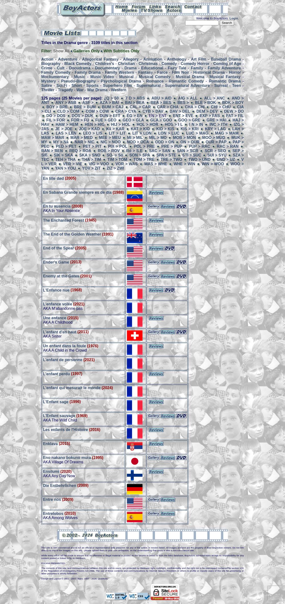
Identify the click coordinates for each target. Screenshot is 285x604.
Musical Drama (190, 77)
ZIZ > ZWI (115, 168)
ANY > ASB (65, 103)
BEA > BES (161, 103)
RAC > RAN (228, 146)
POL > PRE (144, 146)
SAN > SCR (187, 151)
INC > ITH (218, 124)
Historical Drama (209, 72)
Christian (126, 64)
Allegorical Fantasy (100, 59)
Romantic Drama (225, 81)
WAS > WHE (155, 164)
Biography (51, 64)
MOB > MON (184, 138)
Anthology (176, 59)
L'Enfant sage (55, 402)
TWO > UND (199, 159)
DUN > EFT (110, 116)
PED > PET (66, 146)
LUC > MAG (197, 133)
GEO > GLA (133, 120)
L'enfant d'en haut (59, 332)
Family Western (119, 72)
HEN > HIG (95, 124)
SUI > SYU (216, 155)
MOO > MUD (213, 138)
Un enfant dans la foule (64, 346)
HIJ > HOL (120, 124)
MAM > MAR (52, 138)
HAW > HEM (67, 124)
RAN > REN (52, 151)
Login (234, 18)
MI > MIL (135, 138)
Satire (46, 85)
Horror (235, 72)
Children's (104, 64)
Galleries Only (86, 51)
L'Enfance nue (56, 290)
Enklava (50, 443)
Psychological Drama (121, 81)
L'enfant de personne (62, 360)
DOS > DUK (82, 116)
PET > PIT (92, 146)
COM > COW (97, 111)
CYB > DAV (152, 111)
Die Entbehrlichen (59, 485)
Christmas (148, 64)
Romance (155, 81)
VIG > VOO (99, 164)
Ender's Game (56, 262)
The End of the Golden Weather (72, 234)
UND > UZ (226, 159)
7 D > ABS (135, 98)
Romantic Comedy (186, 81)
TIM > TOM (117, 159)
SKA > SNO (90, 155)
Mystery (48, 81)
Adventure (67, 59)
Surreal (221, 85)
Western (118, 90)
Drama (130, 68)
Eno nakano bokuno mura (67, 458)
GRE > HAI (216, 120)
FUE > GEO (105, 120)
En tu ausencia (57, 206)
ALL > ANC (214, 98)
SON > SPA (139, 155)
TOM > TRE (143, 159)
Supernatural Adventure (187, 85)
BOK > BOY (233, 103)
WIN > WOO (213, 164)
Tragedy (65, 90)
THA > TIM (91, 159)
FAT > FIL (235, 116)
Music (79, 77)
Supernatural (148, 85)
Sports (92, 85)
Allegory (131, 59)
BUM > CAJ (112, 107)
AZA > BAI (109, 103)
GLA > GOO (161, 120)
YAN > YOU (65, 168)
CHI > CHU (221, 107)
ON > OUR (189, 142)
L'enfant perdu (56, 374)
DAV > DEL (180, 111)
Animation (152, 59)
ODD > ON (165, 142)
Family (197, 68)
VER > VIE (72, 164)
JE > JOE (63, 129)
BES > (183, 103)
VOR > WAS (126, 164)
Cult (60, 68)
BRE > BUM (85, 107)
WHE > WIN (184, 164)
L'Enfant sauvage (59, 416)
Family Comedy (56, 72)
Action (47, 59)
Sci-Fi (62, 85)
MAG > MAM (226, 133)
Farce (162, 72)
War (80, 90)
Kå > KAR (115, 129)
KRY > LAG (215, 129)
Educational (152, 68)
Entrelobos (53, 513)
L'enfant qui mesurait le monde (72, 388)
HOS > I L (174, 124)
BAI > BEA (134, 103)
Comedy (169, 64)
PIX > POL (117, 146)
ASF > (88, 103)
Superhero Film (117, 85)
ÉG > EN (135, 116)
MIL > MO (158, 138)
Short (76, 85)
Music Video (102, 77)
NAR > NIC (84, 142)
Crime (46, 68)
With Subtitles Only (121, 51)
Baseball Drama (226, 59)
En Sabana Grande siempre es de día (77, 192)
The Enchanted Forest (63, 220)
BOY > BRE (57, 107)
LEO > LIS (92, 133)
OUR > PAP (216, 142)
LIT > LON (141, 133)
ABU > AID (162, 98)
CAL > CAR (140, 107)
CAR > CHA (168, 107)
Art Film (198, 59)
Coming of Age (227, 64)
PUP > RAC (199, 146)
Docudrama (80, 68)
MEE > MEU (110, 138)
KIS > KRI (190, 129)
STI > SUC (191, 155)
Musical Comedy (155, 77)
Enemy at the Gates (61, 276)
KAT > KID (140, 129)
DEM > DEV (207, 111)
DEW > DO (234, 111)
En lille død (53, 178)
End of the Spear (58, 248)
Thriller (47, 90)
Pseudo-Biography (78, 81)
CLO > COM (68, 111)
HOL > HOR (147, 124)
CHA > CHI (195, 107)
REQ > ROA (80, 151)
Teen (236, 85)
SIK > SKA (63, 155)
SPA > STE (166, 155)
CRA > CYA (125, 111)
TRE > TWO (171, 159)
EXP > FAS (210, 116)
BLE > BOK (205, 103)
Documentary (107, 68)
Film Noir (180, 72)
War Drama (97, 90)
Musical (126, 77)
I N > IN (196, 124)
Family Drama (88, 72)
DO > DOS (55, 116)
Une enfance (54, 318)
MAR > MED (82, 138)
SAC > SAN (159, 151)
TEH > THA (65, 159)
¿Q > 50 (112, 98)
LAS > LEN (66, 133)
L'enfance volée (57, 304)
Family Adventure (224, 68)
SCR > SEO (215, 151)
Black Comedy (78, 64)
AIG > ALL (188, 98)
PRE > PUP (171, 146)
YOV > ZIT (91, 168)
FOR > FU (80, 120)
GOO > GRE (189, 120)
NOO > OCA (138, 142)
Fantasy (145, 72)
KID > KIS (165, 129)
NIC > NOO (111, 142)
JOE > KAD (89, 129)
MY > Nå (61, 142)
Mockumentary (55, 77)
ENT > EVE (183, 116)
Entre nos (52, 499)
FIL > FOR (55, 120)
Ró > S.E (134, 151)
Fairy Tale (177, 68)
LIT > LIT (117, 133)
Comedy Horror (195, 64)
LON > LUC (168, 133)
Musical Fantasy (224, 77)
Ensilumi (51, 471)
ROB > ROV (109, 151)
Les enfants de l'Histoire (65, 430)
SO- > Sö (115, 155)
